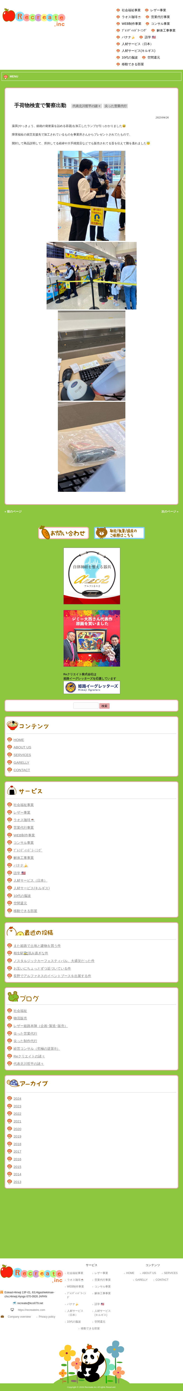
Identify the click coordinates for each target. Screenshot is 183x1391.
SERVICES (22, 755)
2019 (17, 1136)
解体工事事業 (166, 30)
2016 (17, 1159)
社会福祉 (20, 1011)
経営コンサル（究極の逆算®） (37, 1048)
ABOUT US (22, 747)
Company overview (19, 1316)
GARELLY (21, 762)
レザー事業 (158, 10)
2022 (17, 1114)
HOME (19, 740)
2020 (17, 1129)
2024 (17, 1098)
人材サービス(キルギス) (138, 50)
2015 (17, 1167)
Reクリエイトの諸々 (29, 1056)
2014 (17, 1174)
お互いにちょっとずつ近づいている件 (42, 968)
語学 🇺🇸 (150, 37)
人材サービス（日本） (137, 44)
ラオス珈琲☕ (131, 17)
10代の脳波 (130, 57)
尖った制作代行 (25, 1041)
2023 (17, 1106)
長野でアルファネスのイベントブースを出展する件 (52, 976)
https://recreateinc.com (31, 1310)
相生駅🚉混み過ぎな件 (31, 953)
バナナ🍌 (128, 37)
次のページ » (169, 511)
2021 (17, 1121)
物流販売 (20, 1018)
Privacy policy (47, 1316)
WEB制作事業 (131, 23)
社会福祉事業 (131, 10)
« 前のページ (13, 511)
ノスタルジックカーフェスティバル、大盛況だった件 (54, 961)
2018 (17, 1144)
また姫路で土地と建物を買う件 (37, 946)
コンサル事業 (160, 23)
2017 (17, 1151)
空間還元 (153, 57)
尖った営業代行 (116, 106)
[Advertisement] (91, 1224)
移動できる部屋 (133, 64)
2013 (17, 1182)
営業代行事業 (160, 17)
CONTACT (22, 770)
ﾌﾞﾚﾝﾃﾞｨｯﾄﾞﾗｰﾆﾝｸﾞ (134, 30)
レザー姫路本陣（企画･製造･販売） (41, 1026)
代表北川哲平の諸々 (86, 106)
